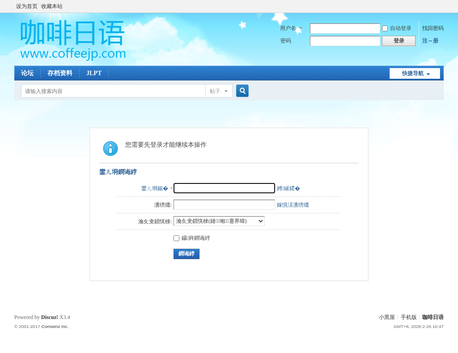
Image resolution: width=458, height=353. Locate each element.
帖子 (215, 91)
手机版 (409, 317)
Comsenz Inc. (54, 326)
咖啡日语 (433, 317)
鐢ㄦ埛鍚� (154, 188)
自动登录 (396, 28)
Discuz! (49, 317)
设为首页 (27, 6)
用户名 (288, 28)
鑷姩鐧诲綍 (192, 238)
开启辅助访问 (441, 6)
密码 (285, 41)
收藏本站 (52, 6)
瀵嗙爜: (163, 205)
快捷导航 (413, 73)
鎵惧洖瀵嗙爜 (293, 205)
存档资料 (59, 73)
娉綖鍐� (288, 188)
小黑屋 (387, 317)
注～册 (430, 41)
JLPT (94, 73)
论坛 (27, 73)
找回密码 (433, 28)
